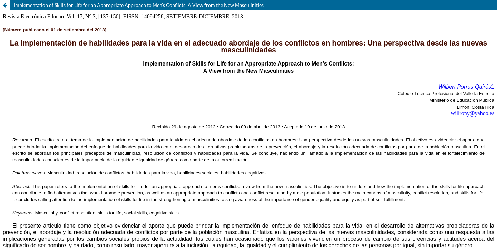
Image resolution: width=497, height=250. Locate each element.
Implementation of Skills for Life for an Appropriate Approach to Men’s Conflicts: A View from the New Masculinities (139, 5)
